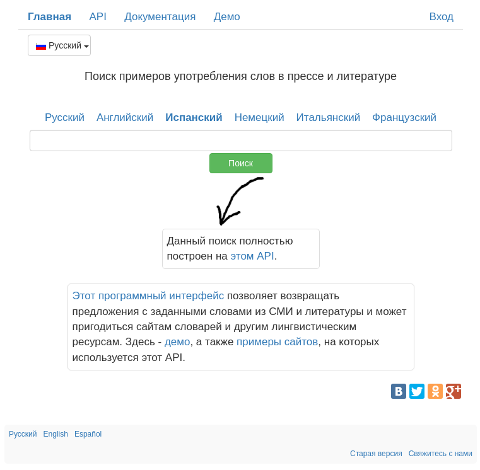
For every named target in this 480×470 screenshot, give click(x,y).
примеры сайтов (277, 342)
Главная (49, 17)
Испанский (194, 117)
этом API (252, 256)
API (97, 17)
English (56, 434)
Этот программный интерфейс (149, 296)
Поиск (240, 163)
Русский (62, 45)
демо (177, 342)
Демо (227, 17)
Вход (442, 17)
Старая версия (376, 453)
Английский (125, 117)
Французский (404, 117)
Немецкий (259, 117)
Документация (160, 17)
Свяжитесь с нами (440, 453)
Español (88, 434)
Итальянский (328, 117)
